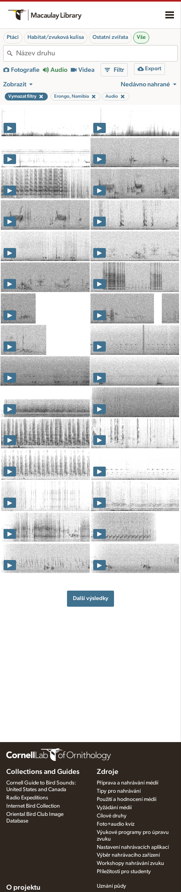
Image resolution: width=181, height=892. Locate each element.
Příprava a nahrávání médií (127, 783)
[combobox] (96, 53)
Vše (141, 37)
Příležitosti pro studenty (124, 871)
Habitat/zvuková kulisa (55, 37)
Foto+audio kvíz (115, 824)
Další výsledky (90, 598)
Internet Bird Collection (33, 806)
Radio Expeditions (27, 798)
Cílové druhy (112, 816)
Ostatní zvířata (110, 37)
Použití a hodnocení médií (126, 799)
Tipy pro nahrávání (119, 791)
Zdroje (107, 771)
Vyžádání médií (114, 807)
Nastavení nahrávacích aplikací (133, 847)
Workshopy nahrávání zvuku (130, 863)
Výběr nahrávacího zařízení (128, 855)
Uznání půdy (111, 886)
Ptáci (13, 37)
